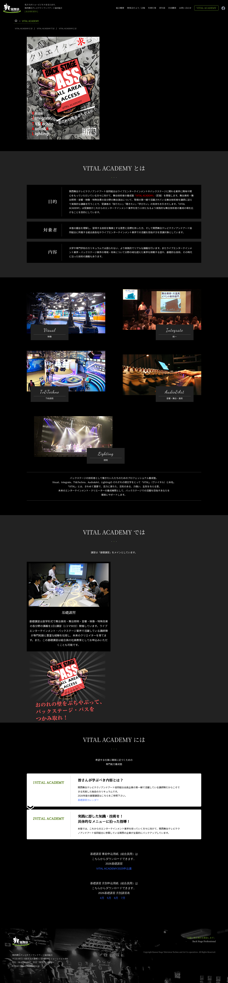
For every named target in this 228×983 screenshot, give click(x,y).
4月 (102, 894)
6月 (116, 894)
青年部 (162, 7)
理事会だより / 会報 (136, 7)
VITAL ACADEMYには (68, 28)
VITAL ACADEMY (206, 8)
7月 (123, 894)
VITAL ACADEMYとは (23, 28)
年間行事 (152, 7)
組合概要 (120, 7)
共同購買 (172, 7)
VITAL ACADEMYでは (46, 28)
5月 (109, 894)
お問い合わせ (185, 7)
